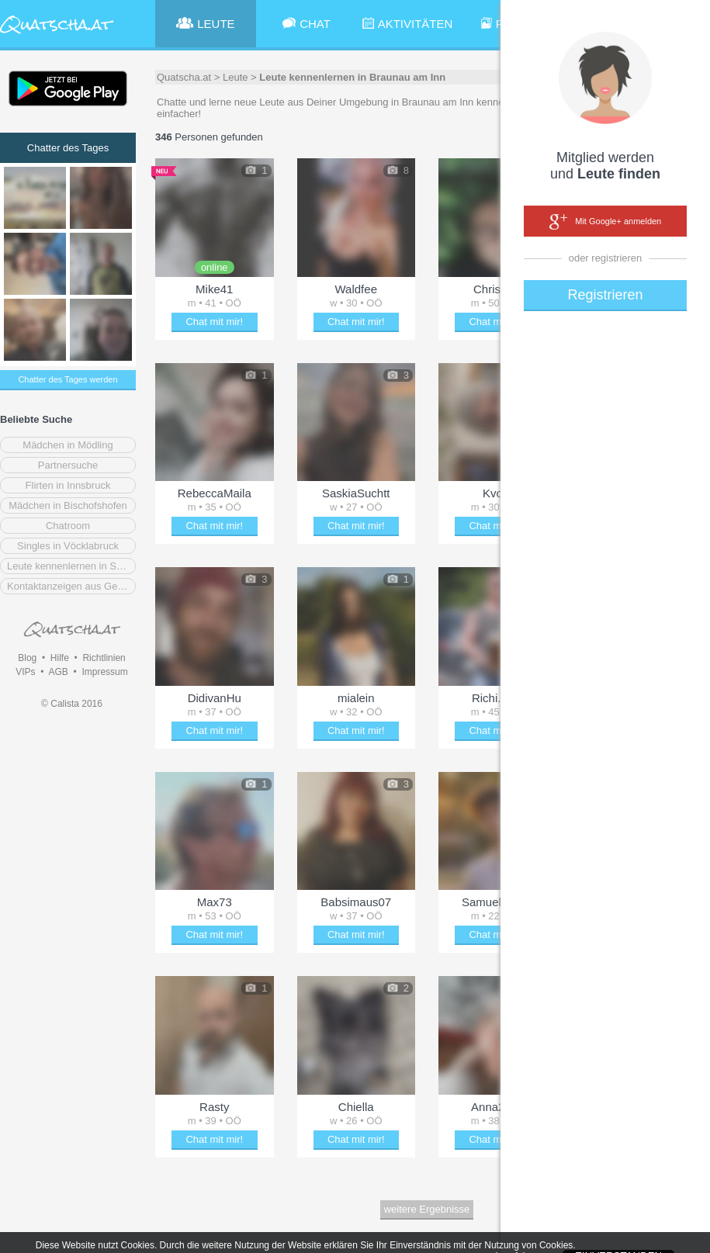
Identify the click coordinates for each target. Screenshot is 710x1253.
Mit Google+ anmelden (605, 222)
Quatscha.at (184, 77)
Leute (235, 77)
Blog (27, 657)
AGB (58, 671)
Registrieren (604, 295)
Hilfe (59, 657)
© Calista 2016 (71, 703)
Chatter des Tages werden (67, 379)
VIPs (25, 671)
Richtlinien (103, 657)
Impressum (104, 671)
